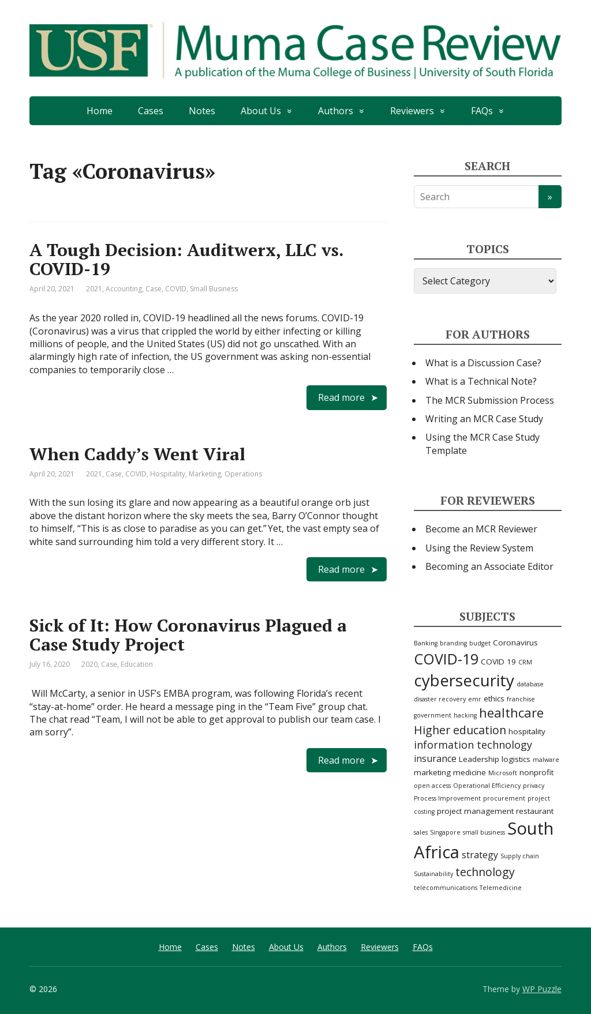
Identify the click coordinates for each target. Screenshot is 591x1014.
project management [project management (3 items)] (475, 811)
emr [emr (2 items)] (474, 699)
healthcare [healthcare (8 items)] (511, 712)
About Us (261, 110)
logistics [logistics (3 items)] (516, 759)
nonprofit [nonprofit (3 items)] (536, 772)
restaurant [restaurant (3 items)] (534, 811)
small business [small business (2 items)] (484, 832)
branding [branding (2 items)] (453, 643)
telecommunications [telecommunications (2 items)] (445, 888)
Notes (202, 110)
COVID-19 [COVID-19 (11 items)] (446, 659)
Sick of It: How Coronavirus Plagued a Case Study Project (188, 635)
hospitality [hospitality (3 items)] (526, 731)
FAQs (482, 110)
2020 (89, 664)
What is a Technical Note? (481, 381)
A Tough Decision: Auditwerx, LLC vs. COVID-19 (186, 259)
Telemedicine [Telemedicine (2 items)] (501, 888)
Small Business (214, 289)
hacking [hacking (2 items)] (465, 715)
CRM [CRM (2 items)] (525, 662)
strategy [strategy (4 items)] (480, 854)
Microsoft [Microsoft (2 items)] (502, 773)
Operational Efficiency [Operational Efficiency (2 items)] (487, 786)
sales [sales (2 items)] (421, 832)
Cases (150, 110)
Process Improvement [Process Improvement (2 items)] (447, 798)
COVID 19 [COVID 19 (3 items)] (498, 661)
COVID (175, 289)
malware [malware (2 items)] (546, 760)
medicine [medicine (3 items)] (469, 772)
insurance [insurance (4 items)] (435, 758)
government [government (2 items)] (432, 715)
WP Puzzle (542, 988)
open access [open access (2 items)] (432, 786)
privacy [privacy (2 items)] (533, 786)
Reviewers (412, 110)
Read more (341, 397)
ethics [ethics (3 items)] (494, 698)
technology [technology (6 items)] (485, 872)
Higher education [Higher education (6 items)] (460, 730)
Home (100, 110)
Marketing (205, 474)
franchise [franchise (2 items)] (521, 699)
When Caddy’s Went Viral (137, 453)
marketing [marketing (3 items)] (432, 772)
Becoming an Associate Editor (489, 566)
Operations (243, 474)
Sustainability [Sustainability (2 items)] (433, 874)
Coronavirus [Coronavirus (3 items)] (515, 642)
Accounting (124, 289)
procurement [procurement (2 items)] (504, 798)
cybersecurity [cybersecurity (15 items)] (464, 680)
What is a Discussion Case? (483, 362)
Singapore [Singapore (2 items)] (445, 832)
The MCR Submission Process (489, 400)
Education (137, 664)
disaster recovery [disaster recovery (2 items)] (440, 699)
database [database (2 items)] (530, 684)
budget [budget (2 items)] (480, 643)
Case (153, 289)
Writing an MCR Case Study (484, 418)
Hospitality (167, 474)
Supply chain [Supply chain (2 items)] (519, 856)
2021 (94, 289)
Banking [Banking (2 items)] (425, 643)
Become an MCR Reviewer (481, 529)
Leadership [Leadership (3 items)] (479, 759)
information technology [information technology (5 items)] (473, 745)
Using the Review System (479, 548)
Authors (335, 110)
